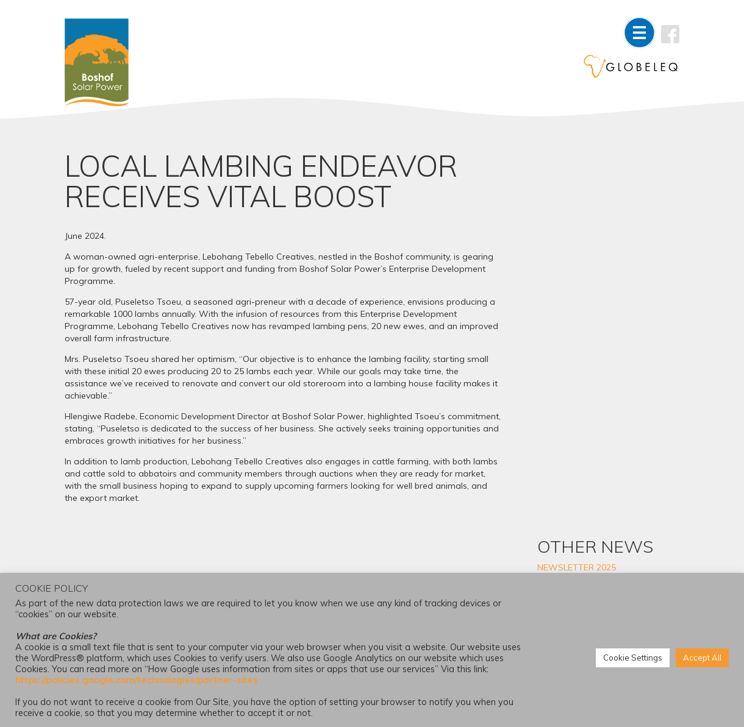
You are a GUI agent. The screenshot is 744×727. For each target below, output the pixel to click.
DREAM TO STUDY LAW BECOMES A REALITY (603, 346)
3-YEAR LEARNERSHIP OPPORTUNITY (599, 258)
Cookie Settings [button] (632, 658)
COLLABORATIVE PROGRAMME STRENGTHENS (614, 288)
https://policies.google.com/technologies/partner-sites (136, 680)
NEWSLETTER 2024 (594, 388)
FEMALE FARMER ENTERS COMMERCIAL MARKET (606, 317)
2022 (564, 528)
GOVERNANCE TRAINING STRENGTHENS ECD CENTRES (616, 229)
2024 (564, 491)
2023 (564, 510)
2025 (564, 473)
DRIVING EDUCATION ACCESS (615, 369)
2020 (564, 564)
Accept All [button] (702, 658)
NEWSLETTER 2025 (594, 205)
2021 (564, 546)
